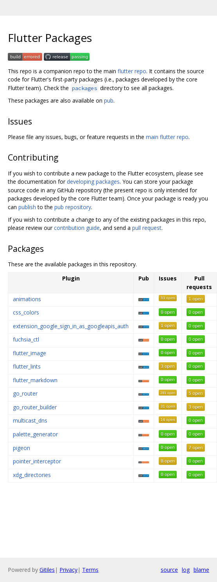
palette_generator (35, 434)
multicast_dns (30, 420)
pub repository (72, 207)
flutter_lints (27, 366)
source (169, 569)
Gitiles (47, 569)
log (186, 569)
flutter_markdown (35, 380)
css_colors (26, 312)
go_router (25, 393)
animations (27, 299)
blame (201, 569)
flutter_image (29, 353)
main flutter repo (167, 137)
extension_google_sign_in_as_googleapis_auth (71, 326)
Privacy (68, 569)
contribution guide (77, 227)
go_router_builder (35, 407)
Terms (90, 569)
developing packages (93, 181)
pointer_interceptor (37, 461)
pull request (146, 227)
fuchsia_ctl (26, 339)
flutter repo (132, 71)
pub (108, 100)
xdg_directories (32, 475)
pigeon (21, 448)
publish (27, 207)
